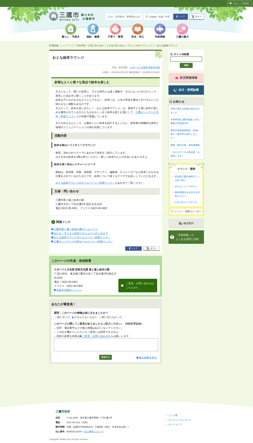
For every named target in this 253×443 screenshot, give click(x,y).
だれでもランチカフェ (186, 202)
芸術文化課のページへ (69, 290)
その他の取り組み (115, 45)
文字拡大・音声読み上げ (127, 16)
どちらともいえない (84, 317)
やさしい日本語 (241, 3)
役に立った (62, 317)
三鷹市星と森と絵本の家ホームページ (76, 229)
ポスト (197, 16)
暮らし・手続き (71, 36)
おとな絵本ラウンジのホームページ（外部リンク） (85, 182)
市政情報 (160, 36)
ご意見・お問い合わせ (95, 336)
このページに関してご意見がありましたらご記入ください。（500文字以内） (98, 323)
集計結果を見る (148, 360)
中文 (167, 16)
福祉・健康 (92, 36)
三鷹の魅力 (182, 36)
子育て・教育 (115, 36)
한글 (161, 16)
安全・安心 (137, 36)
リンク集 (172, 394)
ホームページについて (179, 398)
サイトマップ (175, 403)
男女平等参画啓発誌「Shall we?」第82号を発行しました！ (184, 134)
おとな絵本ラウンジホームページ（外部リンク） (82, 237)
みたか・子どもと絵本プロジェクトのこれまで (81, 233)
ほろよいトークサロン (186, 186)
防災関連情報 (186, 77)
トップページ (67, 45)
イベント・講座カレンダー (187, 211)
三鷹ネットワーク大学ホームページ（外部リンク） (83, 241)
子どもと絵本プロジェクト (140, 45)
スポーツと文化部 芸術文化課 (145, 67)
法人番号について (94, 410)
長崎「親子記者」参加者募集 (185, 145)
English (153, 16)
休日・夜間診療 (186, 90)
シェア (180, 16)
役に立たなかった (110, 317)
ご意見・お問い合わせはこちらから (140, 285)
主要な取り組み (96, 45)
